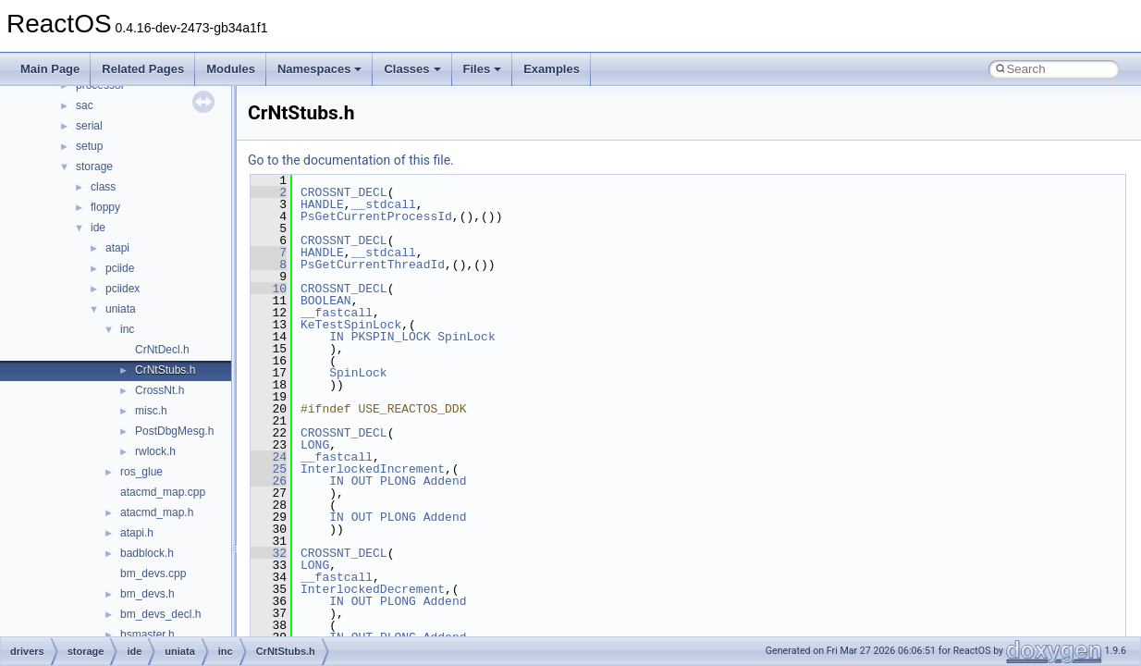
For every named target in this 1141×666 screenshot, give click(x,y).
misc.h (151, 410)
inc (127, 329)
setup (89, 146)
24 (269, 457)
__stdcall (383, 204)
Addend (445, 481)
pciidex (122, 288)
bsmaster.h (147, 634)
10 (269, 288)
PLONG (398, 481)
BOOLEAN (326, 300)
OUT (362, 481)
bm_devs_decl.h (160, 614)
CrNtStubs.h (165, 370)
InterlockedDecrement (373, 589)
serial (89, 125)
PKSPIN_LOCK (391, 336)
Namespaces (319, 69)
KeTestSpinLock (351, 324)
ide (98, 227)
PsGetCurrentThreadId (373, 264)
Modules (230, 69)
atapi (117, 247)
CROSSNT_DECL (344, 192)
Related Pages (143, 69)
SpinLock (466, 336)
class (103, 186)
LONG (315, 445)
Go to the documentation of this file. (351, 160)
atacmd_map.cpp (162, 492)
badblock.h (147, 553)
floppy (105, 207)
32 (269, 553)
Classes (412, 69)
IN (336, 336)
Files (482, 69)
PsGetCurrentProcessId (376, 216)
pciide (119, 268)
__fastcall (337, 312)
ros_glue (141, 471)
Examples (551, 69)
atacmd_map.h (156, 512)
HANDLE (322, 204)
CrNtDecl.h (162, 349)
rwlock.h (155, 451)
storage (94, 166)
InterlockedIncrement (373, 469)
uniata (120, 308)
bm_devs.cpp (153, 573)
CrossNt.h (159, 390)
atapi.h (136, 532)
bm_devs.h (147, 593)
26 (269, 481)
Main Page (50, 69)
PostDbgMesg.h (174, 431)
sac (84, 105)
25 (269, 469)
